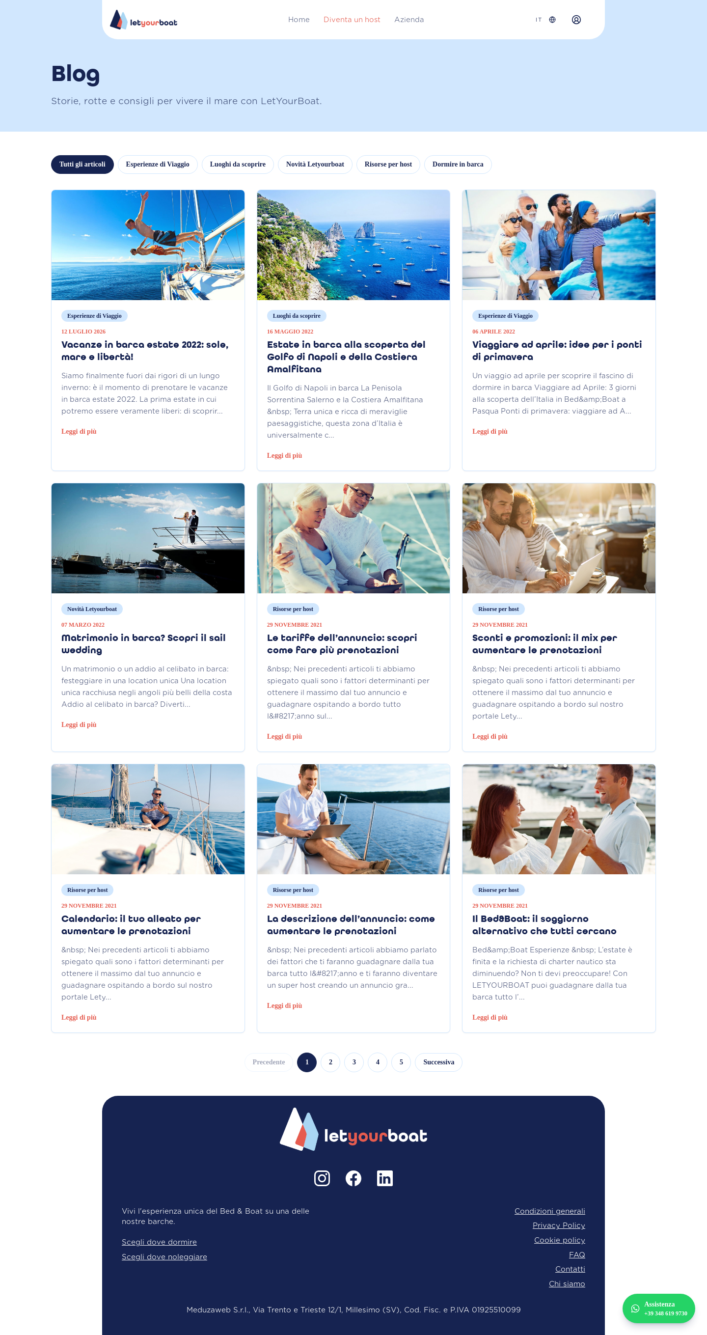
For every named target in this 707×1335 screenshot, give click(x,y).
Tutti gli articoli (82, 164)
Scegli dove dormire (159, 1242)
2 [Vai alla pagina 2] (330, 1062)
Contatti (570, 1269)
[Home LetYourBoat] (143, 19)
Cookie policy (559, 1240)
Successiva (438, 1062)
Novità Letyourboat (315, 164)
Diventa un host (352, 20)
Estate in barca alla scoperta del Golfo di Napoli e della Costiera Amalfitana (346, 357)
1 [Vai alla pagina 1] (307, 1062)
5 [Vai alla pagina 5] (401, 1062)
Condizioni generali (550, 1211)
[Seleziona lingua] (546, 20)
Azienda (409, 20)
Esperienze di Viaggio (158, 164)
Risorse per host (388, 164)
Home (299, 20)
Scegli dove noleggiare (164, 1256)
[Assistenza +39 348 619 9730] (659, 1308)
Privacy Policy (559, 1225)
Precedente (269, 1062)
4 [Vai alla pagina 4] (378, 1062)
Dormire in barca (458, 164)
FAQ (577, 1255)
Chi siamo (567, 1283)
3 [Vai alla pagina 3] (354, 1062)
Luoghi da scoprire (238, 164)
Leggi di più (79, 431)
